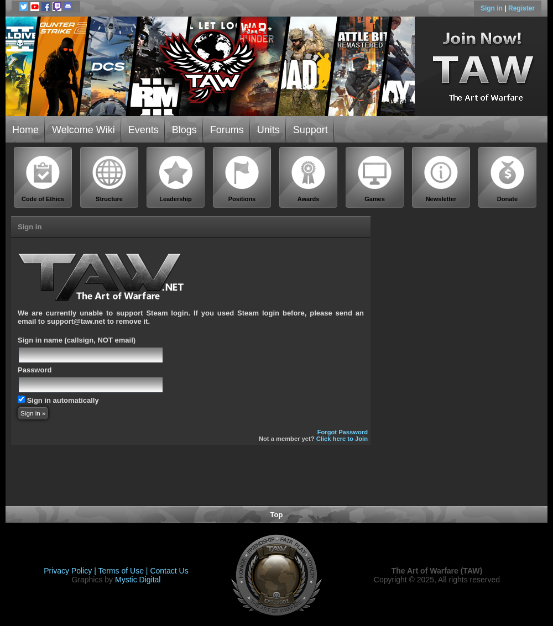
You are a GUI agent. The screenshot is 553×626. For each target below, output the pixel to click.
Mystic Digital (137, 579)
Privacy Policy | (71, 570)
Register (521, 8)
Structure (109, 178)
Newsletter (441, 178)
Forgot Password (342, 432)
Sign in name (40, 340)
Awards (308, 178)
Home (25, 129)
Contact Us (169, 570)
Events (143, 129)
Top (276, 515)
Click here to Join (342, 438)
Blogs (184, 129)
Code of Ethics (43, 178)
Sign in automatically (63, 400)
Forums (227, 129)
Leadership (175, 178)
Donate (507, 178)
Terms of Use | (124, 570)
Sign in (492, 8)
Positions (242, 178)
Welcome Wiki (83, 129)
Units (268, 129)
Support (310, 129)
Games (375, 178)
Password (34, 370)
